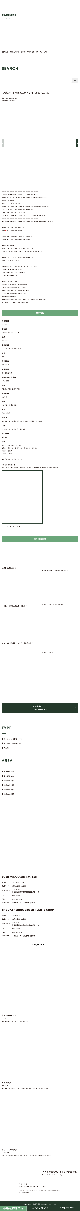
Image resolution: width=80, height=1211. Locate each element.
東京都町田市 (9, 772)
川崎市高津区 (9, 789)
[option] (16, 143)
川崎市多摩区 (9, 780)
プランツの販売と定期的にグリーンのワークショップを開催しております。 (40, 1127)
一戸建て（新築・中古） (13, 743)
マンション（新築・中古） (14, 739)
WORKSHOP (40, 1208)
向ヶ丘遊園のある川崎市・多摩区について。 (40, 992)
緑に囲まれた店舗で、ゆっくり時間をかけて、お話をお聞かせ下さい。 (40, 1060)
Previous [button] (3, 143)
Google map (40, 944)
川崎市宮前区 (9, 785)
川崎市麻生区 (9, 794)
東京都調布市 (9, 776)
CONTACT (67, 1208)
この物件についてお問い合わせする (40, 708)
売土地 (6, 748)
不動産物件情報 (13, 1208)
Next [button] (77, 143)
